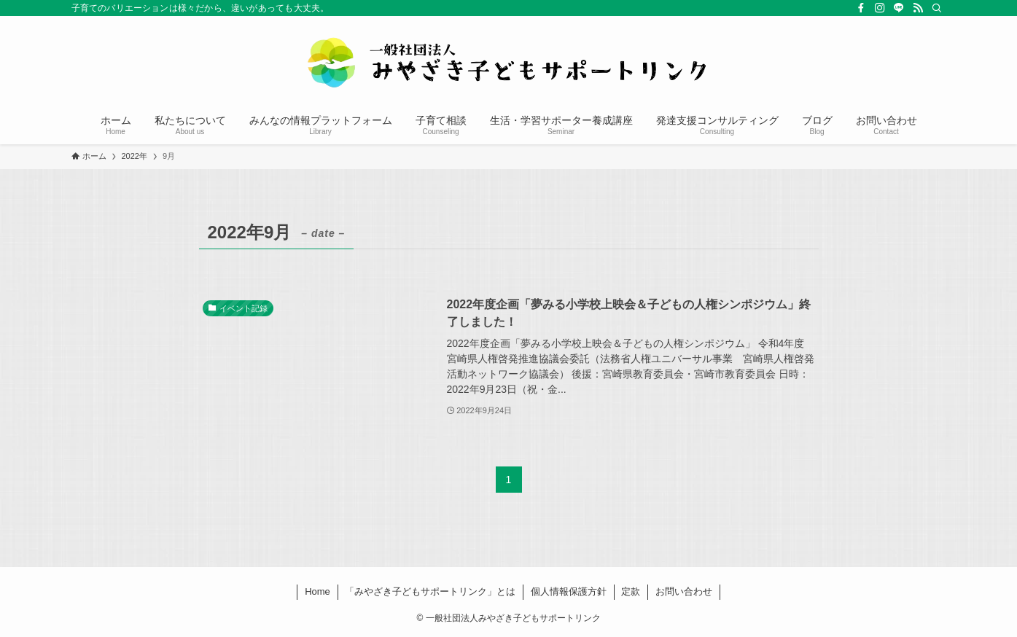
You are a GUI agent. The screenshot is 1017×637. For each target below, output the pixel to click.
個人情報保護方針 (569, 591)
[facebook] (861, 8)
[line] (898, 8)
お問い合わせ (683, 591)
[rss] (917, 8)
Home (317, 591)
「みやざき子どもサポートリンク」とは (430, 591)
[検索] (936, 8)
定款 (630, 591)
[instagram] (879, 8)
